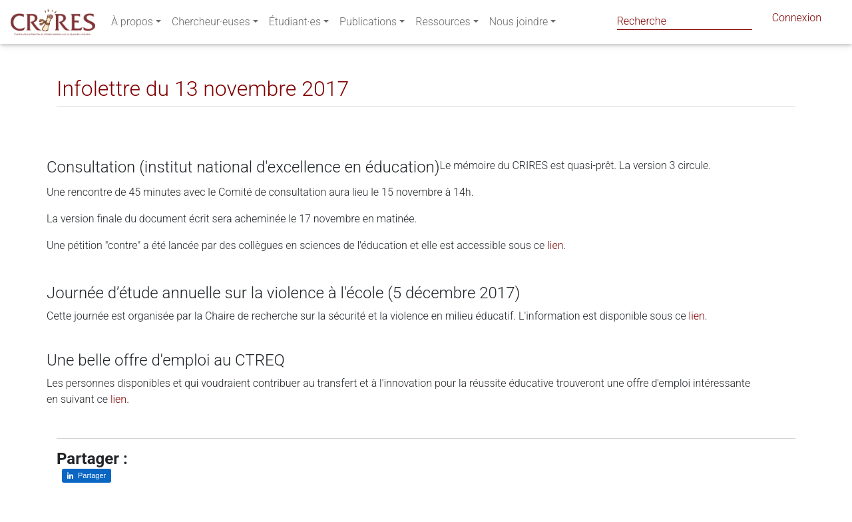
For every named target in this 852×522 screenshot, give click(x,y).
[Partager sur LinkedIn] (76, 117)
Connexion (796, 20)
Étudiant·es (295, 24)
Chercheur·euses (211, 24)
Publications (368, 24)
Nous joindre (518, 24)
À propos (132, 24)
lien (555, 245)
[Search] (684, 21)
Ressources (442, 24)
